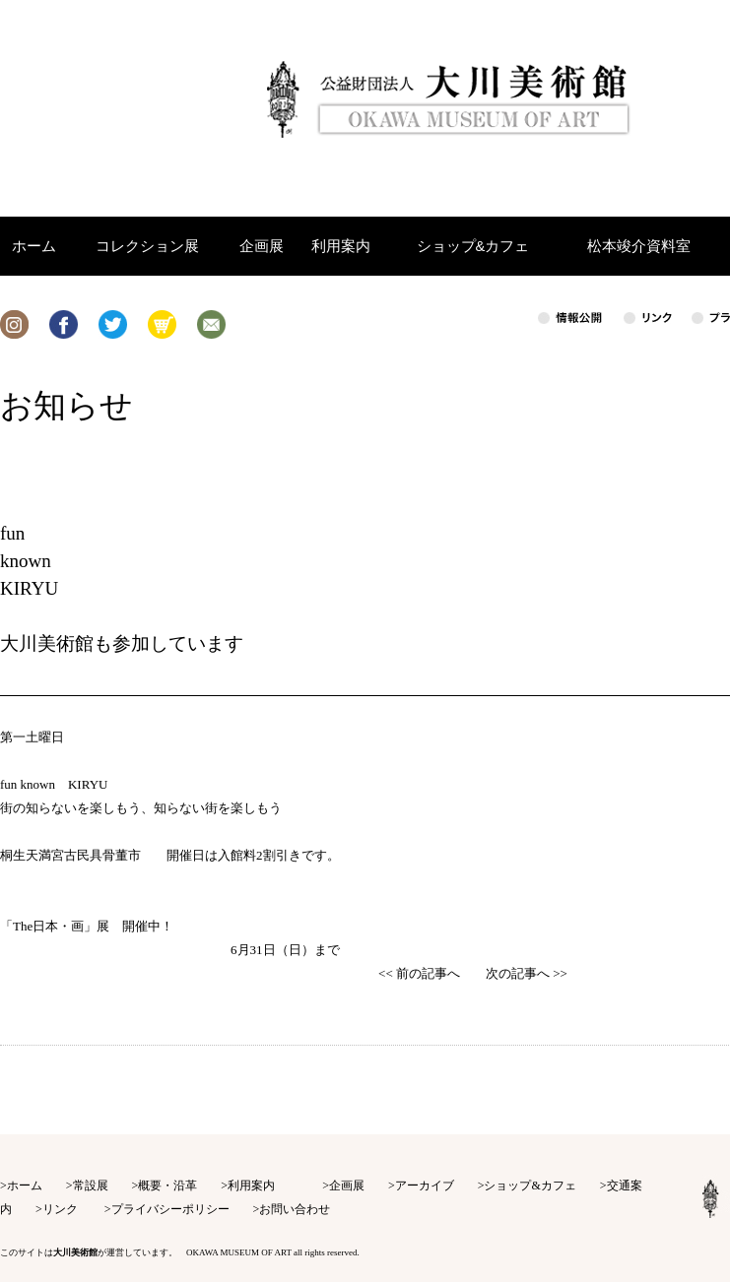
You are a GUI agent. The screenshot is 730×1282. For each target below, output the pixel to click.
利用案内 (251, 1185)
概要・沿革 (167, 1185)
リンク (60, 1209)
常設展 (90, 1185)
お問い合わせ (294, 1209)
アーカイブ (424, 1185)
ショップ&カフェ (529, 1185)
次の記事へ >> (526, 973)
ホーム (24, 1185)
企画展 (347, 1185)
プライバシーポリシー (170, 1209)
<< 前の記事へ (419, 973)
